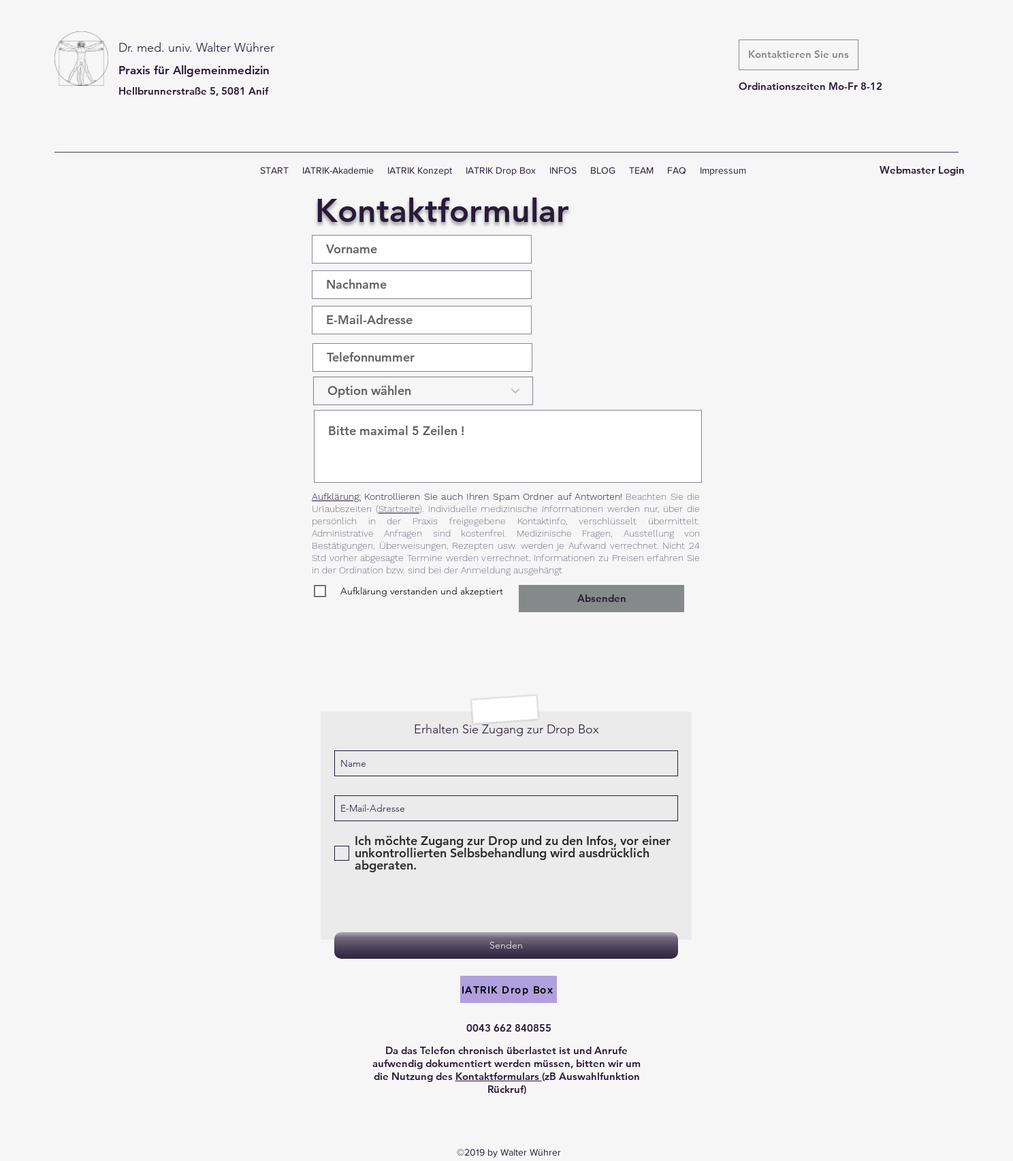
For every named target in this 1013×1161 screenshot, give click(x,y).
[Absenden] (601, 598)
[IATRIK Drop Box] (508, 989)
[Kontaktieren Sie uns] (798, 54)
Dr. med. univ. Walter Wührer (196, 47)
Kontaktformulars (498, 1076)
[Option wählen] (423, 391)
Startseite (399, 508)
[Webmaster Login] (922, 170)
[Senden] (506, 945)
